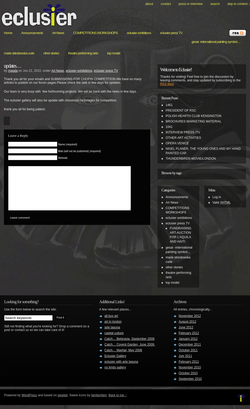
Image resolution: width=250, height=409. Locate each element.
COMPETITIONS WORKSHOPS (95, 33)
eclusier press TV (171, 33)
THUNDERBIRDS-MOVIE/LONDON (191, 158)
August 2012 (187, 321)
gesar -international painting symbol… (216, 42)
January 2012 (188, 339)
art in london (113, 321)
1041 (169, 127)
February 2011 (189, 361)
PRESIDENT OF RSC (181, 110)
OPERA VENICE (177, 143)
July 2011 (185, 356)
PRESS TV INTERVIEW (191, 4)
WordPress (29, 395)
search (215, 4)
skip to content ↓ (238, 4)
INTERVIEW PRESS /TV (183, 132)
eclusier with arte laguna (121, 361)
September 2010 (190, 379)
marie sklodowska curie (19, 53)
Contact (166, 4)
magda (13, 71)
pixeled (62, 395)
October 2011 (188, 350)
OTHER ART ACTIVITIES (183, 138)
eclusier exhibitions (139, 33)
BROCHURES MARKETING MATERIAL (193, 121)
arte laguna (112, 327)
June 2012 (186, 327)
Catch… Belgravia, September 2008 (129, 339)
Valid (222, 202)
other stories (51, 53)
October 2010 (188, 373)
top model (113, 53)
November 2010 (190, 367)
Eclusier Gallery (115, 356)
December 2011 (190, 344)
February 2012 (189, 333)
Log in (217, 197)
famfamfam (99, 395)
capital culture (114, 333)
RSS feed (166, 84)
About (149, 4)
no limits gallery (115, 367)
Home (8, 33)
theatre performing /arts (83, 53)
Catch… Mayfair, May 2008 (123, 350)
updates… (12, 66)
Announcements (32, 33)
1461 (169, 105)
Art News (58, 33)
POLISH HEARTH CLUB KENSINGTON (193, 116)
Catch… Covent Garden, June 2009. (129, 344)
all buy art (111, 316)
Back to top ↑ (118, 395)
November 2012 (190, 316)
